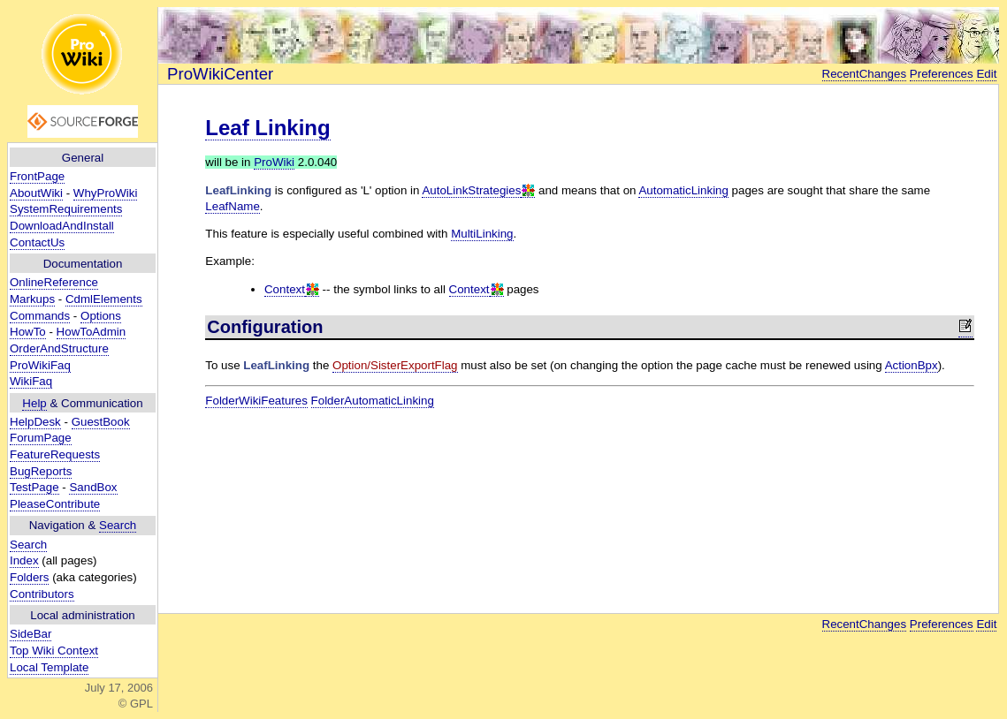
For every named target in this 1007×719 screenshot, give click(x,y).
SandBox (93, 487)
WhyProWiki (105, 193)
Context (284, 289)
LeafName (232, 206)
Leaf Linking (267, 128)
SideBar (30, 633)
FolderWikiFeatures (256, 400)
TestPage (34, 487)
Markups (32, 299)
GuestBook (101, 421)
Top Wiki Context (54, 650)
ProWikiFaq (40, 365)
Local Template (49, 667)
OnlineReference (54, 282)
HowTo (28, 331)
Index (24, 560)
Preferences (941, 73)
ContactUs (37, 242)
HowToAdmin (91, 331)
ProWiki (274, 162)
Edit (986, 73)
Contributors (42, 594)
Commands (40, 315)
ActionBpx (911, 365)
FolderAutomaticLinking (372, 400)
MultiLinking (482, 233)
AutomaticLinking (683, 190)
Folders (29, 577)
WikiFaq (31, 381)
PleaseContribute (55, 504)
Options (100, 315)
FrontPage (37, 176)
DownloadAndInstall (62, 225)
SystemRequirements (66, 209)
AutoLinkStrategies (471, 190)
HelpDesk (35, 421)
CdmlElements (103, 299)
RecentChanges (864, 73)
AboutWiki (36, 193)
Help (34, 403)
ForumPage (41, 437)
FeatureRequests (55, 454)
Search (117, 525)
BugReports (41, 471)
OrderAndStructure (59, 348)
